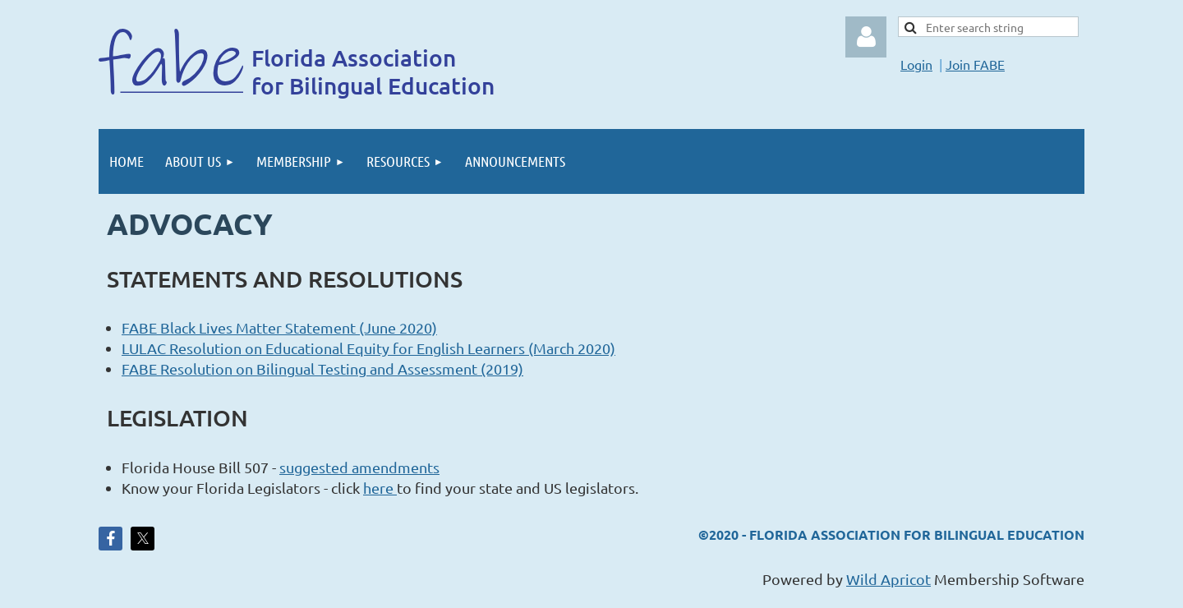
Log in (865, 37)
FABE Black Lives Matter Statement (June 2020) (279, 327)
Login (916, 64)
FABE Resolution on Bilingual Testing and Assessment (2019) (322, 368)
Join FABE (975, 64)
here (380, 487)
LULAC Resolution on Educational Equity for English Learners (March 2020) (368, 348)
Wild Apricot (888, 578)
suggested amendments (359, 467)
